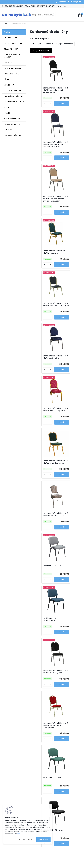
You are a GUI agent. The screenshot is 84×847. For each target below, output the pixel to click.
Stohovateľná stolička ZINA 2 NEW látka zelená (68, 147)
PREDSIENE (8, 130)
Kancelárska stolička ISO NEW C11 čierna (69, 579)
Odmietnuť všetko (26, 839)
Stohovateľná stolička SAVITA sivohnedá (68, 683)
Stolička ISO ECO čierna (42, 473)
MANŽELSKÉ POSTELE (12, 118)
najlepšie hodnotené (64, 44)
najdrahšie (49, 44)
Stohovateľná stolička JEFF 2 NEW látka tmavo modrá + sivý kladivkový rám (68, 91)
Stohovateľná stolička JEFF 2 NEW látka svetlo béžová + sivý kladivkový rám (42, 147)
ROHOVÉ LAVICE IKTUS (13, 43)
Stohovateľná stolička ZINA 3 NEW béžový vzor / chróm (42, 312)
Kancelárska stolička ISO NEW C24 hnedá (69, 526)
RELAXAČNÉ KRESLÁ (11, 74)
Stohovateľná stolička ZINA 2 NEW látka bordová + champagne (42, 420)
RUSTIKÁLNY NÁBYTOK (13, 135)
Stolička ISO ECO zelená (68, 419)
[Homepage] (2, 6)
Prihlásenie (62, 2)
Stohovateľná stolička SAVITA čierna (41, 683)
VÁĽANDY (7, 79)
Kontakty (30, 741)
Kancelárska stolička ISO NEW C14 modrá (42, 579)
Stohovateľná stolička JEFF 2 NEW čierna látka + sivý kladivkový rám (42, 90)
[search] (53, 15)
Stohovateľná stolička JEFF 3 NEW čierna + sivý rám (68, 366)
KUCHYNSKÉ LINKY (11, 38)
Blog (64, 6)
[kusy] (36, 105)
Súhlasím (43, 839)
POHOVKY (8, 63)
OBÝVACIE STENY (11, 49)
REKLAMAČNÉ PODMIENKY (35, 6)
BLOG (59, 6)
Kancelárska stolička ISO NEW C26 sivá (42, 631)
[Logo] (17, 14)
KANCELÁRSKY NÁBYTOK (14, 96)
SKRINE (6, 107)
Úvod (5, 24)
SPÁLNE (7, 113)
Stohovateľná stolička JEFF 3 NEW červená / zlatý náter (41, 257)
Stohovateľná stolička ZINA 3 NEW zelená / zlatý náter (69, 257)
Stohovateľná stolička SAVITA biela (68, 631)
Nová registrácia (76, 2)
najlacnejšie (36, 44)
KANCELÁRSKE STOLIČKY (14, 102)
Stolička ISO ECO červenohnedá (65, 474)
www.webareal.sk (51, 845)
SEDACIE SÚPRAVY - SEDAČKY (12, 55)
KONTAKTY (50, 6)
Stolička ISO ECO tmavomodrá (39, 365)
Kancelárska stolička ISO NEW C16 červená (42, 526)
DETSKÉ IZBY (9, 85)
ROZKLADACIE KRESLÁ (12, 68)
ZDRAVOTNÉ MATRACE (13, 124)
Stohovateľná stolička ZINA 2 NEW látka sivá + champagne (42, 203)
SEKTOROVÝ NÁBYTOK (13, 90)
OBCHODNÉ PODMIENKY (14, 6)
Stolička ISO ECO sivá (67, 310)
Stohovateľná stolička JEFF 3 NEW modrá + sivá (69, 202)
